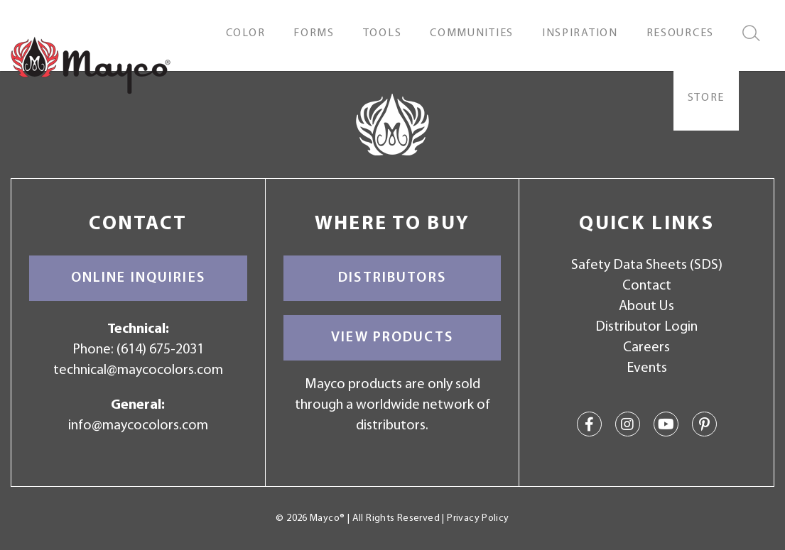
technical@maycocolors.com (138, 370)
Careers (646, 348)
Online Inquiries (138, 278)
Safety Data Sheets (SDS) (646, 265)
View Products (392, 338)
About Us (646, 306)
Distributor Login (646, 327)
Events (647, 368)
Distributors (392, 278)
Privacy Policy (478, 518)
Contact (646, 286)
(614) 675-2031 (160, 350)
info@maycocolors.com (138, 426)
